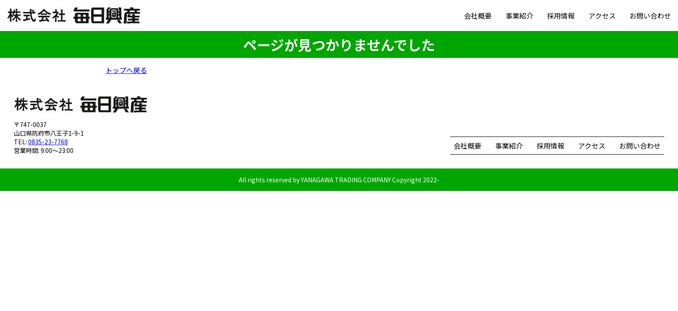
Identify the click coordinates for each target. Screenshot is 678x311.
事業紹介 (519, 15)
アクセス (602, 15)
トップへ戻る (126, 70)
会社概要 (478, 15)
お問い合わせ (650, 15)
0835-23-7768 (48, 141)
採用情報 (561, 15)
